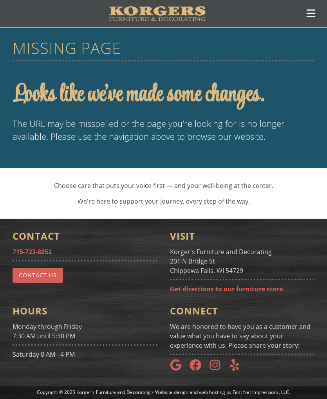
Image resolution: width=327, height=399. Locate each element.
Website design (171, 392)
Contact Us (38, 275)
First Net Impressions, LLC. (261, 392)
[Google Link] (179, 368)
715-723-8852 (32, 251)
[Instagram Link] (218, 368)
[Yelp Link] (238, 368)
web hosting (212, 392)
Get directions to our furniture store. (227, 289)
